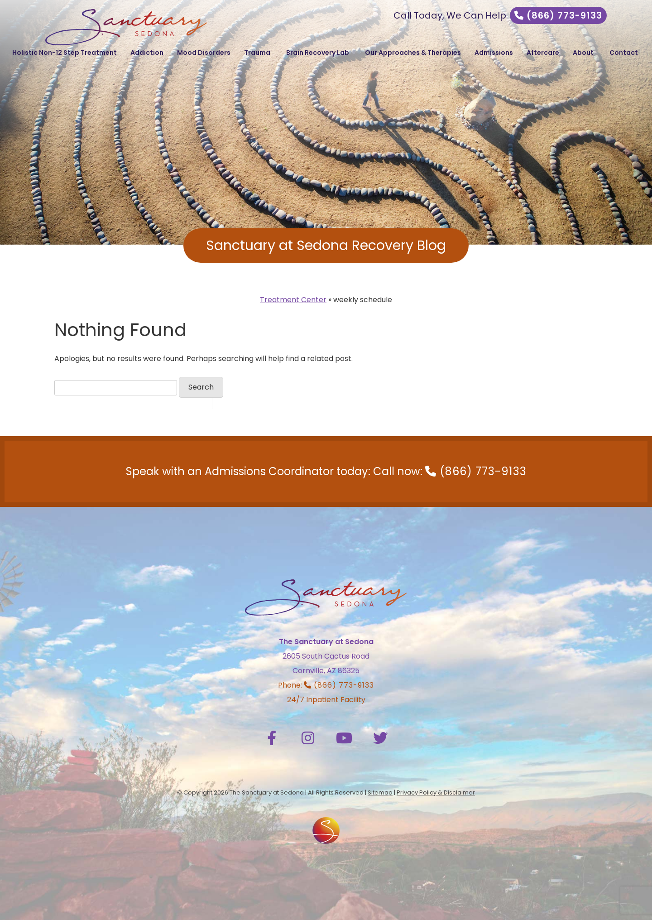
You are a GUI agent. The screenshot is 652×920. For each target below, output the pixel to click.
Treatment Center (293, 299)
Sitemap (380, 792)
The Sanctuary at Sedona (326, 641)
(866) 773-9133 (558, 15)
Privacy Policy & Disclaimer (436, 792)
